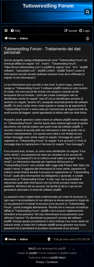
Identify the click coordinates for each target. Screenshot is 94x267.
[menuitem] (15, 31)
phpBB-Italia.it (58, 257)
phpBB (33, 253)
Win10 (32, 248)
